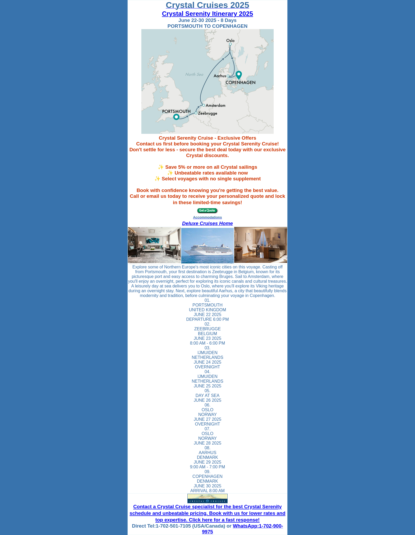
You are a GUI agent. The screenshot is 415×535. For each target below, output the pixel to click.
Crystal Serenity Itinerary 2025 (207, 13)
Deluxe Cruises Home (207, 223)
